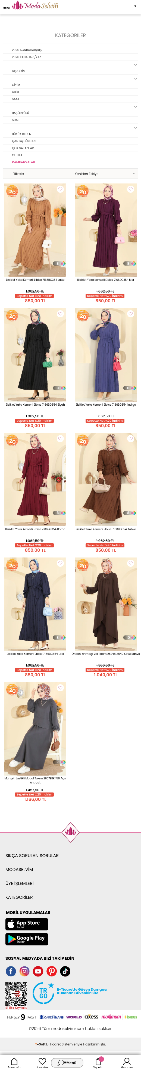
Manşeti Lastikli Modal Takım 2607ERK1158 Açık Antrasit (35, 780)
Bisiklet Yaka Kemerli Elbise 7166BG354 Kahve (106, 529)
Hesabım (127, 1062)
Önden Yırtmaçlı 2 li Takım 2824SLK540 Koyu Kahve (106, 654)
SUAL (15, 120)
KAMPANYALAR (23, 162)
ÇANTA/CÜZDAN (24, 141)
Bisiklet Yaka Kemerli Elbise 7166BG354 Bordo (35, 529)
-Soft (40, 1044)
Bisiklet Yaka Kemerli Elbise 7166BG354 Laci (35, 654)
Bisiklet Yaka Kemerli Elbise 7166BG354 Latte (35, 280)
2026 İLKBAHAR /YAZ (26, 57)
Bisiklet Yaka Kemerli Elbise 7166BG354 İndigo (106, 405)
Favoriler (42, 1062)
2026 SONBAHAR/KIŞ (27, 50)
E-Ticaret (53, 1044)
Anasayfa (14, 1062)
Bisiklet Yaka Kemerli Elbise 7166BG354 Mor (105, 280)
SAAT (15, 99)
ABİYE (16, 92)
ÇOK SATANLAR (23, 148)
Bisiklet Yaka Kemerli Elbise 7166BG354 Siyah (35, 405)
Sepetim (98, 1062)
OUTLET (17, 155)
